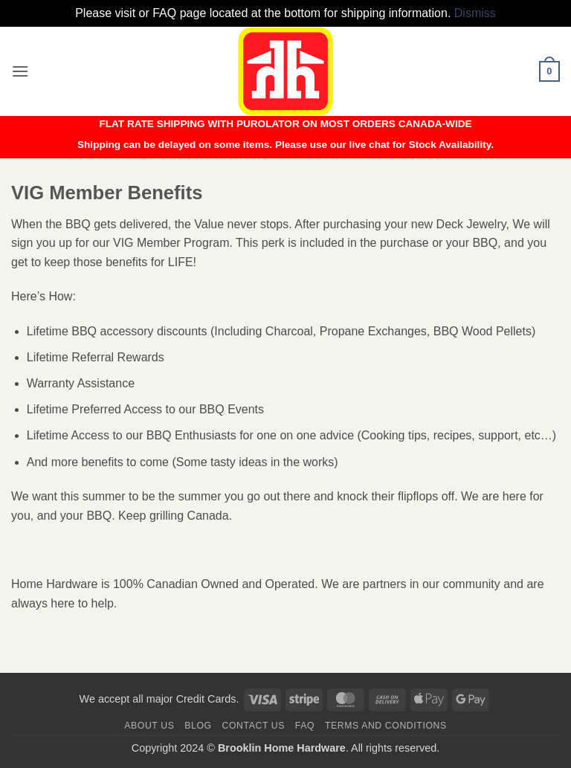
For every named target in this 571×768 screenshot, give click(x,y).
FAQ (304, 725)
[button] (20, 71)
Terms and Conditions (386, 725)
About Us (149, 725)
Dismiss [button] (475, 13)
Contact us (254, 725)
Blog (197, 725)
